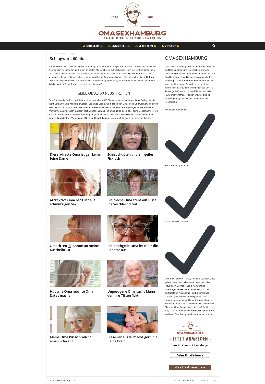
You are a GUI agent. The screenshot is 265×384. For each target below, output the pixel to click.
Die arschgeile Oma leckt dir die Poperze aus (132, 248)
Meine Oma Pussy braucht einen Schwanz (70, 339)
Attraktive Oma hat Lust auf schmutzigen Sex (72, 202)
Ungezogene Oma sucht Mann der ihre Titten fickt (131, 293)
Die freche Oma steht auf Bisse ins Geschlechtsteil (131, 202)
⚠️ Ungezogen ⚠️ (119, 46)
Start (52, 53)
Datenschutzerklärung (184, 380)
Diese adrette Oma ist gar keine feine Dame (75, 156)
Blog (214, 380)
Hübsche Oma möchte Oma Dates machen (71, 293)
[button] (214, 46)
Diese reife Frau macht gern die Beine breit (132, 339)
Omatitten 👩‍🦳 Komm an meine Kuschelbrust (74, 248)
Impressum (203, 380)
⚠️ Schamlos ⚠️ (93, 46)
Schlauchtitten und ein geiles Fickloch (130, 156)
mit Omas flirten (98, 73)
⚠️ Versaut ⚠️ (170, 46)
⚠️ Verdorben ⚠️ (145, 46)
